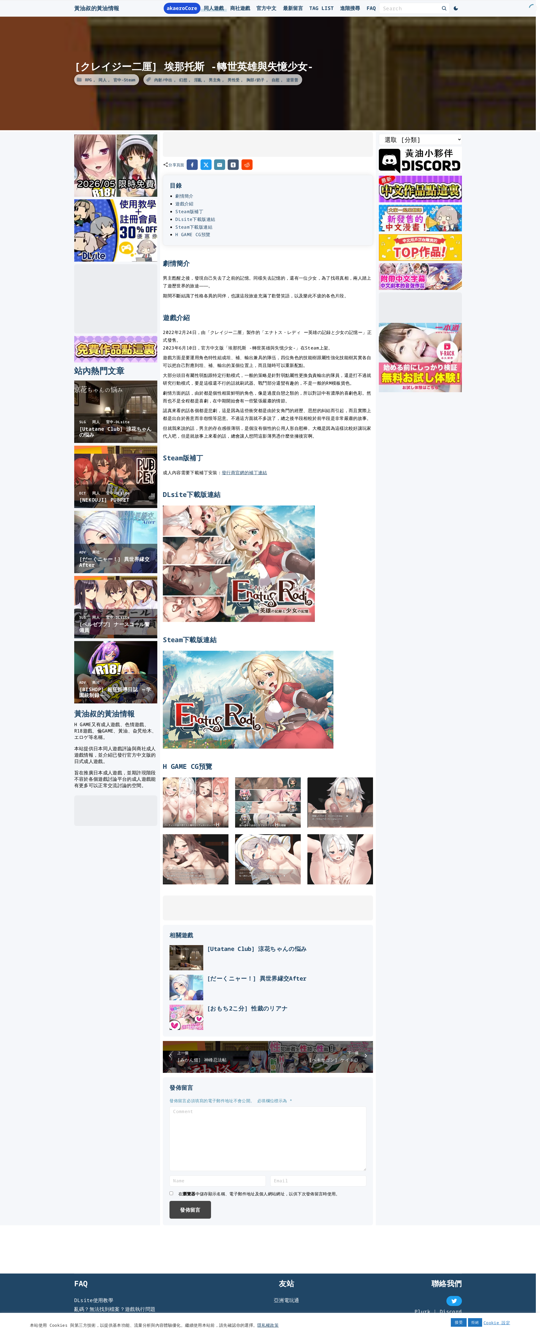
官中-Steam (124, 79)
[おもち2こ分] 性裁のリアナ (281, 1052)
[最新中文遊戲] (420, 200)
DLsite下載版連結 (195, 219)
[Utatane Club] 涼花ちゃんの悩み (291, 949)
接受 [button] (459, 1322)
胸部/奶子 (255, 79)
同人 (103, 79)
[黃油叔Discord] (420, 171)
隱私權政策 (268, 1325)
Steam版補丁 (189, 211)
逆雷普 (292, 79)
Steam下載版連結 (193, 227)
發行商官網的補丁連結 (244, 472)
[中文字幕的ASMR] (420, 288)
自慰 (276, 79)
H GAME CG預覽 (192, 234)
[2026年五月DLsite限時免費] (115, 195)
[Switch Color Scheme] (456, 8)
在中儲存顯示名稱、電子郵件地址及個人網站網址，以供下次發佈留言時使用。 (259, 1259)
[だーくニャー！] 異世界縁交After (290, 1000)
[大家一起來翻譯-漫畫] (420, 229)
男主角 (215, 79)
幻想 (183, 79)
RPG (88, 79)
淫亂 (198, 79)
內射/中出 (163, 79)
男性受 (234, 79)
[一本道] (420, 390)
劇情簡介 (184, 196)
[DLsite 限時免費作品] (115, 360)
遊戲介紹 (184, 204)
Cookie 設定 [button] (497, 1322)
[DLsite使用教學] (115, 259)
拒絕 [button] (475, 1322)
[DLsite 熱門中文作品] (420, 259)
